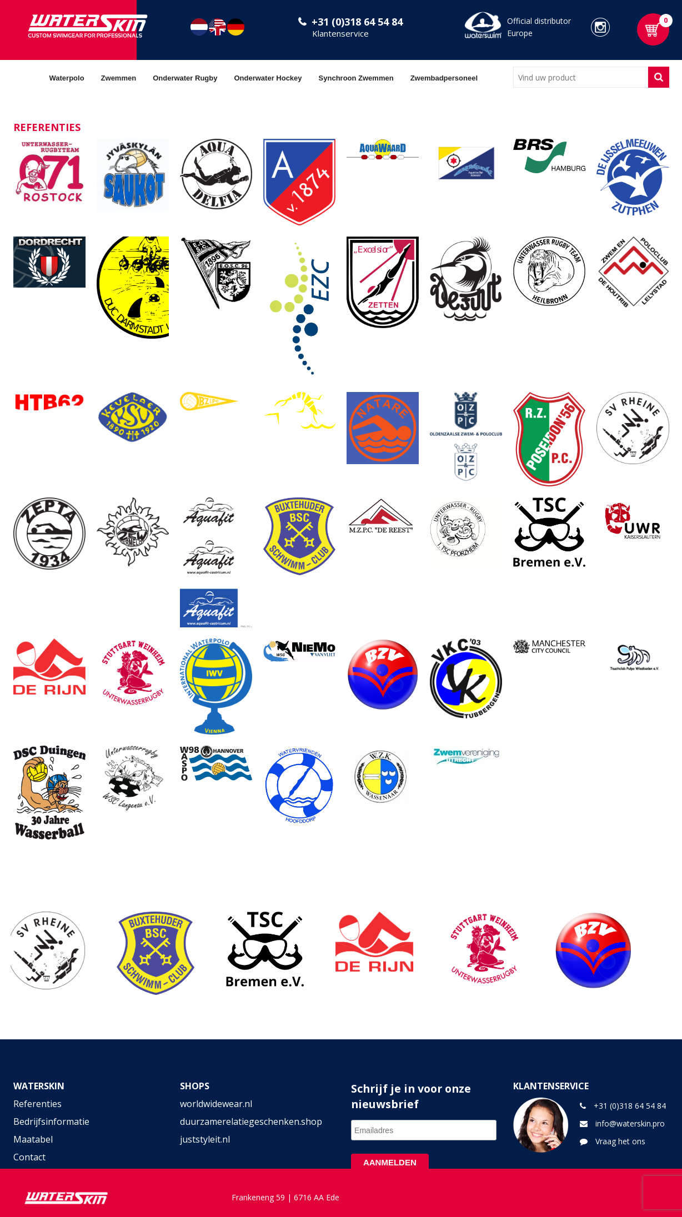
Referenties (37, 1104)
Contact (29, 1157)
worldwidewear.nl (216, 1104)
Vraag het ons (620, 1141)
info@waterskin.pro (630, 1123)
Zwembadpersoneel (444, 78)
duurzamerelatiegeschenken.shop (251, 1121)
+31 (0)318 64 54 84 (357, 21)
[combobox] (580, 77)
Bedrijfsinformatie (51, 1121)
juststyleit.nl (205, 1139)
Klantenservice (340, 33)
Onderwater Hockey (268, 78)
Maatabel (33, 1139)
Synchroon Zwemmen (356, 78)
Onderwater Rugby (185, 78)
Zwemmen (119, 78)
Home (27, 77)
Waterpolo (66, 78)
